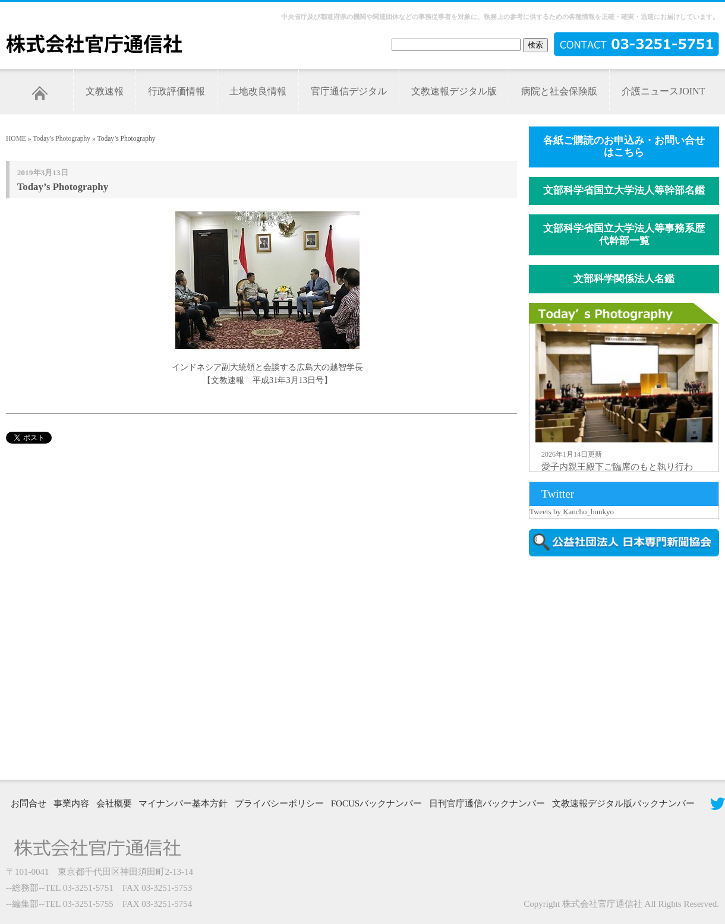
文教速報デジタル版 (454, 91)
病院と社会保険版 (559, 91)
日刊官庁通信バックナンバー (487, 803)
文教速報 (105, 91)
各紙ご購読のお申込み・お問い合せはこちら (624, 147)
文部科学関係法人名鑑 (623, 278)
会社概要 (114, 803)
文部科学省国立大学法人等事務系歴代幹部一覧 (624, 234)
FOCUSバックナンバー (376, 803)
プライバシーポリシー (279, 803)
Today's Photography (61, 138)
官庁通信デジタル (349, 91)
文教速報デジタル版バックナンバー (623, 803)
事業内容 (71, 803)
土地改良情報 (257, 91)
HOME (16, 138)
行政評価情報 (176, 91)
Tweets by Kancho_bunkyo (571, 511)
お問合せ (28, 803)
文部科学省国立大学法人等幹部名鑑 (624, 190)
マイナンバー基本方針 (183, 803)
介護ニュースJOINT (663, 91)
